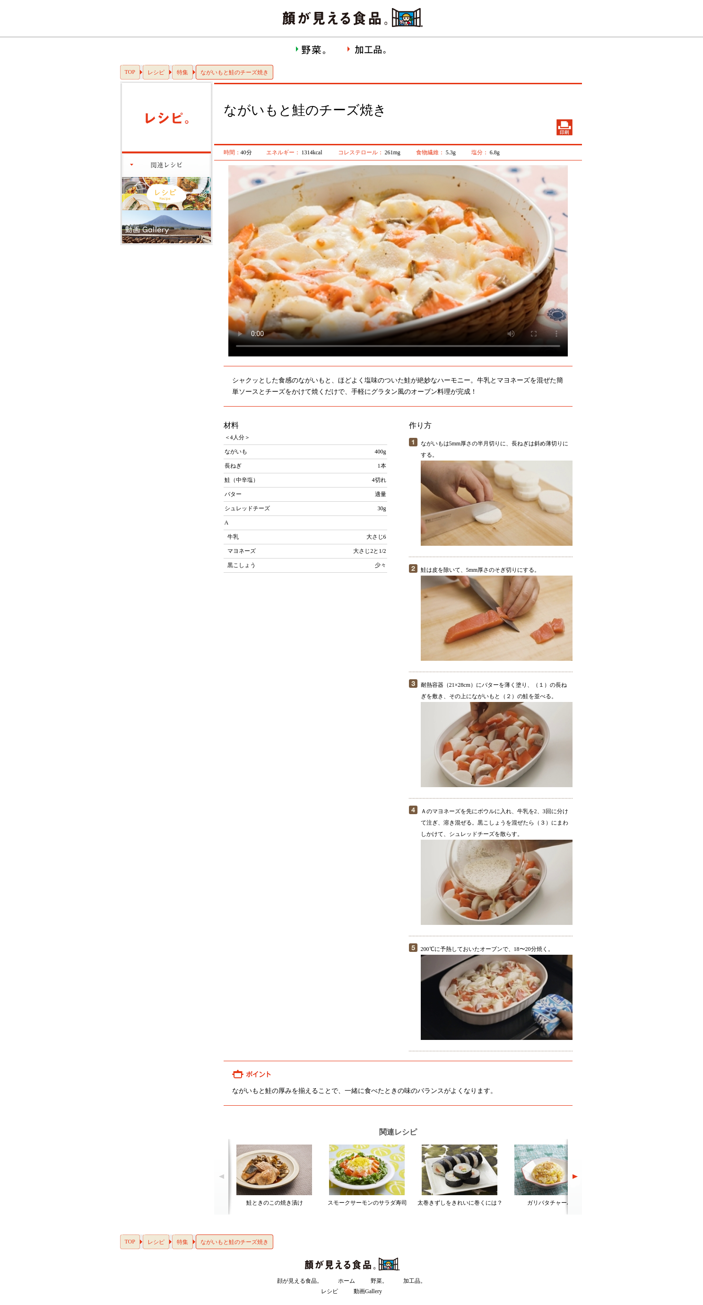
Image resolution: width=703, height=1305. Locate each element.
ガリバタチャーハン (552, 1202)
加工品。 (414, 1281)
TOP (130, 72)
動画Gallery (368, 1291)
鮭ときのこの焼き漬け (274, 1202)
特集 (182, 72)
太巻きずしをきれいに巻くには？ (460, 1202)
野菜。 (379, 1281)
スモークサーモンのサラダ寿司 (367, 1202)
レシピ (156, 72)
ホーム (346, 1281)
